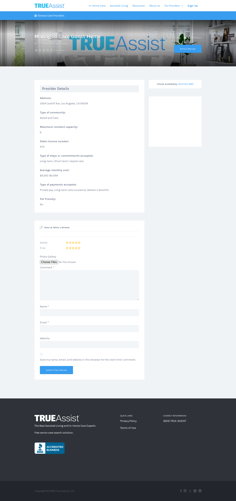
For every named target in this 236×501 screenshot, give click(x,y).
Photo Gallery (48, 256)
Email (44, 322)
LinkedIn (195, 491)
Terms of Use (128, 428)
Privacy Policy (128, 421)
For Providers (172, 5)
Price (42, 248)
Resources (138, 5)
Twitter (190, 491)
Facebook (181, 491)
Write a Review (188, 48)
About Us (154, 5)
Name (44, 306)
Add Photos (193, 38)
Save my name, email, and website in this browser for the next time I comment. (88, 359)
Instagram (185, 491)
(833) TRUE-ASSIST (174, 421)
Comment (47, 267)
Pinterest (200, 491)
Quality (43, 242)
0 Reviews (59, 50)
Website (45, 338)
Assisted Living (119, 5)
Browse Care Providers (51, 15)
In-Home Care (97, 5)
